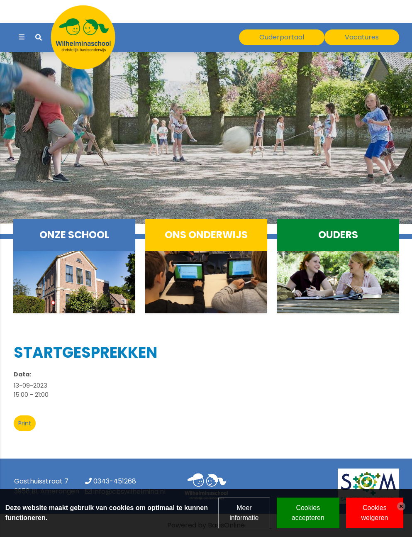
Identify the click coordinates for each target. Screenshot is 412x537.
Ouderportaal (281, 37)
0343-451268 (114, 481)
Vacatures (362, 37)
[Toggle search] (38, 37)
